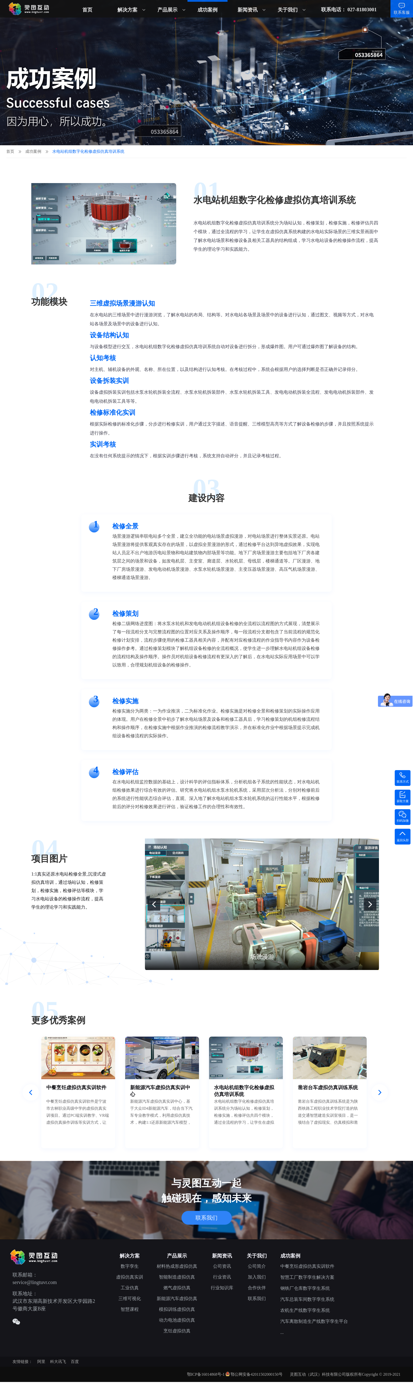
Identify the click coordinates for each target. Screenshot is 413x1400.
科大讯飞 (58, 1361)
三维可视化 (129, 1298)
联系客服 (402, 12)
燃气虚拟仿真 (176, 1287)
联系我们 (206, 1218)
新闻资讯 (248, 10)
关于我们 (288, 10)
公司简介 (257, 1266)
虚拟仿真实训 (129, 1277)
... (282, 1332)
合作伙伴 (257, 1287)
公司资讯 (222, 1266)
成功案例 (207, 10)
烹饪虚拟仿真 (176, 1330)
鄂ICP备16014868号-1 (206, 1374)
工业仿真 (130, 1287)
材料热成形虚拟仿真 (177, 1266)
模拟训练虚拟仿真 (177, 1309)
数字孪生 (130, 1266)
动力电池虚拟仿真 (177, 1320)
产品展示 (167, 10)
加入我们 (257, 1277)
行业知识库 (222, 1287)
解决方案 (127, 10)
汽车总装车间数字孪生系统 (307, 1299)
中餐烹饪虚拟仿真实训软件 (307, 1266)
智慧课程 (130, 1309)
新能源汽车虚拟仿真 (177, 1298)
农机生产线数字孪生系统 (305, 1310)
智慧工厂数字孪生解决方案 (307, 1277)
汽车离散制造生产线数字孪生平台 (314, 1321)
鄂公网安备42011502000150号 (256, 1374)
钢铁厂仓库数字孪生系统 (305, 1288)
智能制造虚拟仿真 (177, 1277)
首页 (87, 10)
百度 (75, 1361)
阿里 (41, 1361)
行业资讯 (222, 1277)
